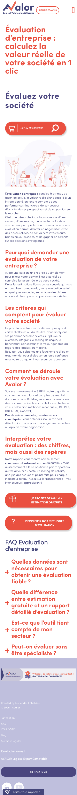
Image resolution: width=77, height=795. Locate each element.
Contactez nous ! (13, 751)
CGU (4, 729)
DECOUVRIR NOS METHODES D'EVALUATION (44, 523)
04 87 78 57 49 (38, 772)
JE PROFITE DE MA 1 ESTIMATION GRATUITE (46, 500)
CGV (12, 729)
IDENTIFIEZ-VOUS (48, 10)
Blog (4, 735)
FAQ (4, 723)
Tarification (8, 718)
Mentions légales (11, 741)
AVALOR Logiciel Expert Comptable (24, 759)
